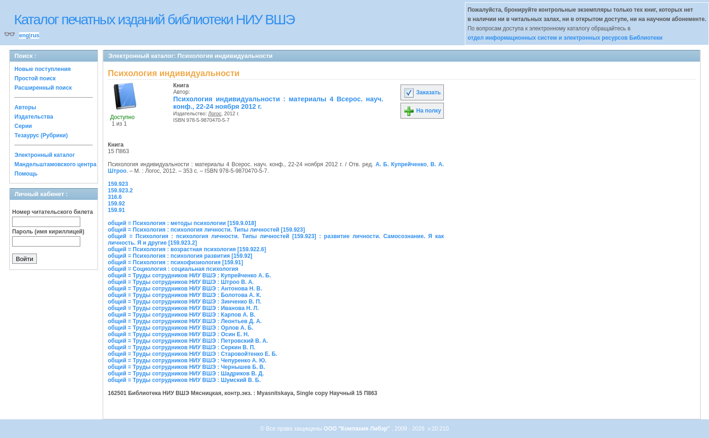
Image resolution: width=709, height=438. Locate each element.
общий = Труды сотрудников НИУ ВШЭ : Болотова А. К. (184, 295)
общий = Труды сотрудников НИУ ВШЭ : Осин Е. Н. (178, 334)
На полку (422, 110)
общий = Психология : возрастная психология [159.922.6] (187, 249)
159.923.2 (120, 190)
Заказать (422, 92)
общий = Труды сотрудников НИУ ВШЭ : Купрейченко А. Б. (189, 275)
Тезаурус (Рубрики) (41, 135)
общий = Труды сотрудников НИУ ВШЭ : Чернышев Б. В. (186, 367)
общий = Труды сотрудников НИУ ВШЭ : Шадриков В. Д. (186, 373)
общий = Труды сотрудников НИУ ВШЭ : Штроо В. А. (181, 282)
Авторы (25, 107)
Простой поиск (35, 78)
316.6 (115, 197)
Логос (214, 113)
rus (34, 35)
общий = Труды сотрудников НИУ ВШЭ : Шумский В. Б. (184, 380)
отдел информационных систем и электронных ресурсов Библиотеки (565, 38)
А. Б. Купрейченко (401, 164)
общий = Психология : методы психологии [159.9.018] (182, 223)
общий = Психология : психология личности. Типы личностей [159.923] (206, 229)
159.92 (116, 203)
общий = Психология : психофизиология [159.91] (175, 262)
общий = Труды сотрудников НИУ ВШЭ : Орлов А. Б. (180, 328)
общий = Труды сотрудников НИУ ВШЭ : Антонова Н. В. (185, 288)
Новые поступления (42, 69)
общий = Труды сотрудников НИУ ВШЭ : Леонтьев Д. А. (185, 321)
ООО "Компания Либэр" (358, 428)
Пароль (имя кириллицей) (48, 231)
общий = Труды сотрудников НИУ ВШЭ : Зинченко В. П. (184, 301)
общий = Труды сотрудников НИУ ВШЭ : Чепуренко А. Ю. (187, 360)
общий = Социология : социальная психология (173, 269)
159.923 (118, 184)
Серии (23, 126)
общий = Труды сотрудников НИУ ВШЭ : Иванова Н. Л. (183, 308)
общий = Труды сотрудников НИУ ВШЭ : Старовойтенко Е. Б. (192, 354)
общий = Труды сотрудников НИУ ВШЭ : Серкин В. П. (181, 347)
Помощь (25, 173)
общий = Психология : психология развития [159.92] (180, 256)
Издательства (33, 116)
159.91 (116, 210)
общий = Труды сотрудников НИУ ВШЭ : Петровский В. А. (188, 341)
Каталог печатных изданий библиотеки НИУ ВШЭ (154, 19)
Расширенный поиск (43, 88)
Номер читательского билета (52, 212)
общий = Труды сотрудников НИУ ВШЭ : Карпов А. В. (181, 314)
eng (24, 35)
